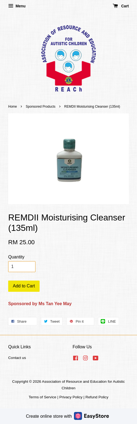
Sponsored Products (40, 106)
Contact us (17, 358)
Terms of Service (42, 397)
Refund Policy (96, 397)
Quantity (16, 257)
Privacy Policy (70, 397)
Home (12, 106)
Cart (121, 6)
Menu (16, 6)
